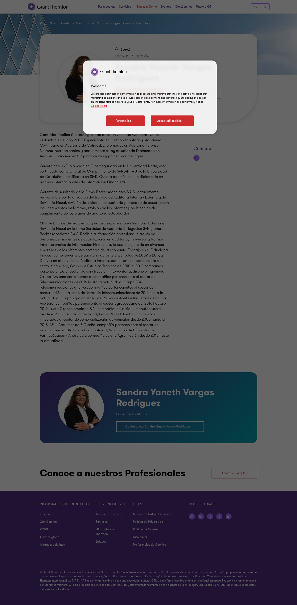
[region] (150, 97)
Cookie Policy (99, 106)
